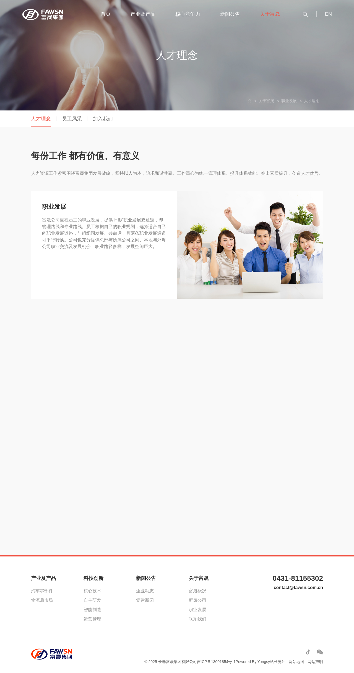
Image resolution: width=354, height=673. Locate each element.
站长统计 (277, 661)
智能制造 (92, 609)
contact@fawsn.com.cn (298, 587)
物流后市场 (42, 600)
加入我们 (103, 119)
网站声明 (315, 661)
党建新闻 (145, 600)
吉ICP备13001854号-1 (216, 661)
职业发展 (197, 609)
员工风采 (72, 119)
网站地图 (296, 661)
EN (328, 14)
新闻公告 (146, 578)
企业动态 (145, 590)
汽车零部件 (42, 590)
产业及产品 (43, 578)
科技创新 (93, 578)
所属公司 (197, 600)
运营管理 (92, 619)
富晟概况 (197, 590)
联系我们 (197, 619)
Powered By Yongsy (253, 661)
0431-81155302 (298, 578)
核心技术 (92, 590)
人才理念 (41, 119)
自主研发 (92, 600)
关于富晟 (199, 578)
